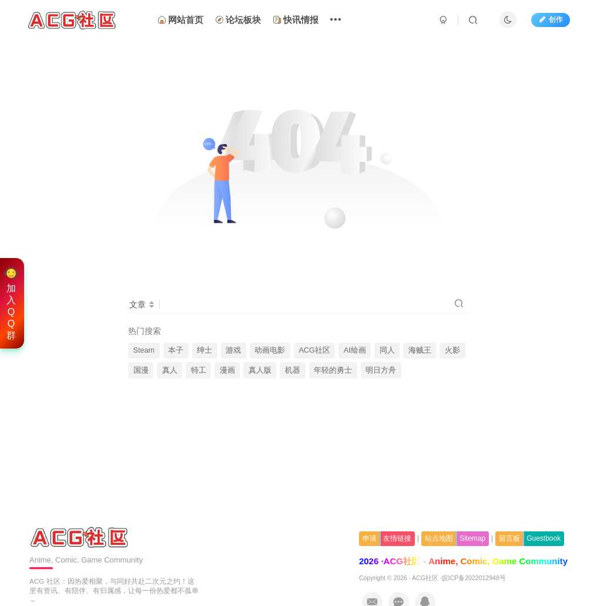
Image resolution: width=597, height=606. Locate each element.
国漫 (141, 370)
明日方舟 (380, 370)
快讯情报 (295, 20)
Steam (144, 350)
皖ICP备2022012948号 (474, 577)
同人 (387, 350)
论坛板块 (238, 20)
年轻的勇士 (333, 370)
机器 (292, 370)
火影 (452, 350)
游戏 (233, 350)
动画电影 (269, 350)
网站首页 (180, 20)
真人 (169, 370)
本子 (175, 350)
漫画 (227, 370)
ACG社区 (314, 350)
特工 (198, 370)
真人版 (260, 370)
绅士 (204, 350)
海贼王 (419, 350)
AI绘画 (355, 350)
